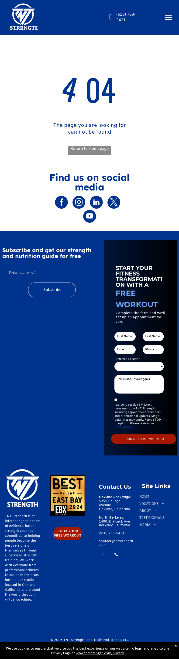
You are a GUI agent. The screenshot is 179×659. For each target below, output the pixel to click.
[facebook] (61, 203)
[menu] (169, 17)
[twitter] (113, 203)
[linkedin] (96, 203)
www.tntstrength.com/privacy (100, 653)
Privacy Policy (123, 427)
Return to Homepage (89, 148)
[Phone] (153, 349)
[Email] (125, 349)
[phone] (116, 555)
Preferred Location (127, 359)
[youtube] (89, 217)
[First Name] (125, 336)
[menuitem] (156, 496)
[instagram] (78, 203)
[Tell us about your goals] (139, 384)
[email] (103, 555)
